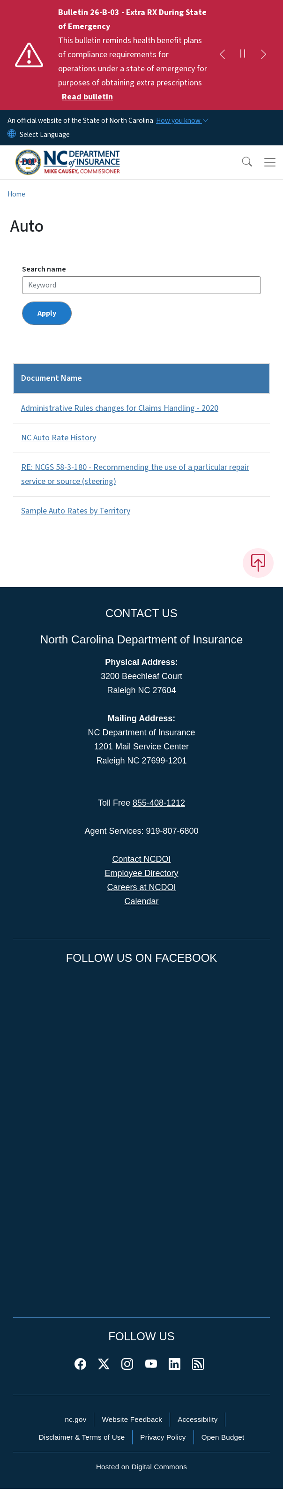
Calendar (141, 901)
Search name (44, 269)
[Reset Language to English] (11, 135)
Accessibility (197, 1419)
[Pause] (242, 55)
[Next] (263, 55)
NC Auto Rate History (58, 438)
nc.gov (76, 1419)
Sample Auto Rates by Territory (75, 511)
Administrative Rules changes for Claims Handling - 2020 (119, 408)
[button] (241, 162)
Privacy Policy (163, 1437)
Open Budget (223, 1437)
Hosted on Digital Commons (141, 1467)
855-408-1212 (159, 803)
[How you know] (182, 120)
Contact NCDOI (141, 859)
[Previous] (222, 55)
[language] (45, 135)
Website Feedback (132, 1419)
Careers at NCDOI (141, 887)
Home (16, 194)
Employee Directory (141, 873)
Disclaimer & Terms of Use (82, 1437)
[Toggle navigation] (270, 162)
